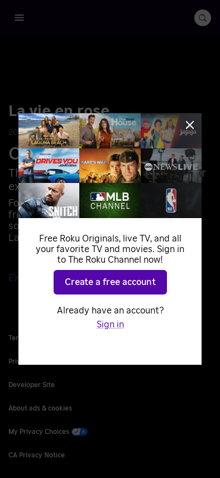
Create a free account (110, 282)
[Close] (190, 125)
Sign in (110, 324)
